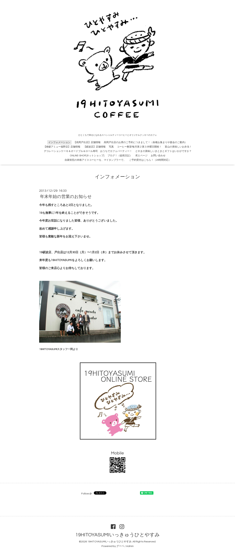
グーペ (120, 546)
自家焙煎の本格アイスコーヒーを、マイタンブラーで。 (95, 160)
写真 (111, 147)
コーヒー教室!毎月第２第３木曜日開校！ (139, 147)
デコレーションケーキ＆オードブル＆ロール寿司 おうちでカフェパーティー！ (88, 151)
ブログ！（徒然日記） (120, 155)
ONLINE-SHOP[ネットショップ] (87, 155)
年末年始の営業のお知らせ (66, 196)
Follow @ (86, 493)
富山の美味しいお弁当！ (178, 147)
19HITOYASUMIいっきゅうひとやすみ (117, 534)
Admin (130, 546)
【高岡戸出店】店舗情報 (87, 142)
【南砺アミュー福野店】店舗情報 (62, 147)
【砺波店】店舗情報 (95, 147)
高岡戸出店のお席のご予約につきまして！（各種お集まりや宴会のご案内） (145, 142)
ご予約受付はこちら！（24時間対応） (150, 160)
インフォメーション (59, 142)
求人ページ (141, 155)
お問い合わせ (158, 155)
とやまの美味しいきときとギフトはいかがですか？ (163, 151)
